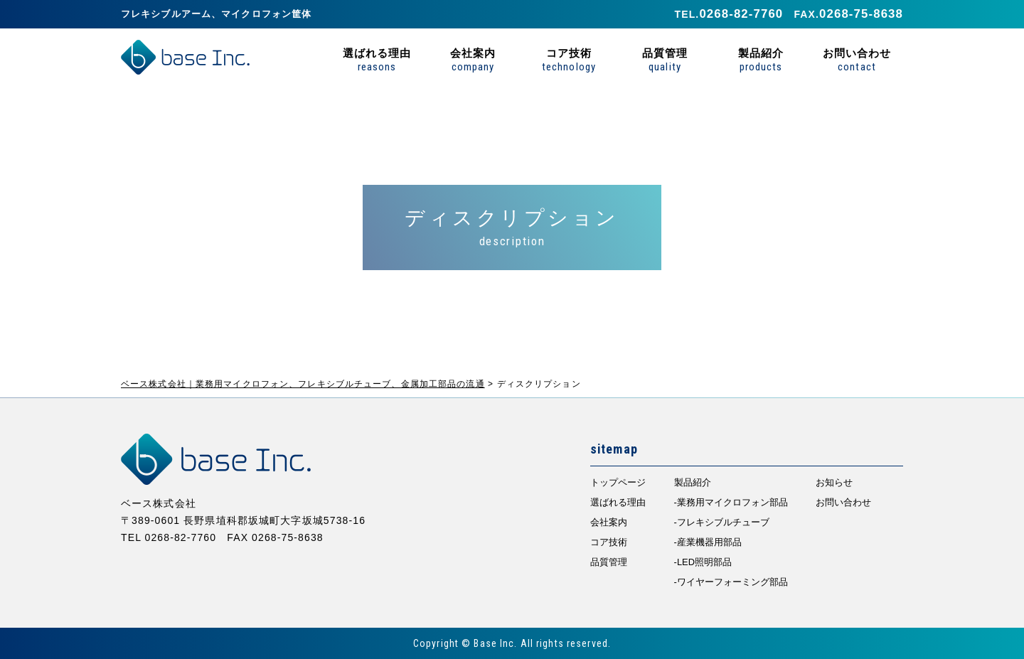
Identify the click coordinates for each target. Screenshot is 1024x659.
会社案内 (473, 59)
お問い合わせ (857, 59)
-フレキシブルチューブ (721, 522)
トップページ (618, 482)
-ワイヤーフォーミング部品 (731, 582)
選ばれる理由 (377, 59)
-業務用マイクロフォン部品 (731, 502)
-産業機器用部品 (708, 542)
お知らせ (834, 482)
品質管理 (665, 59)
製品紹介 (761, 59)
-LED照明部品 (703, 562)
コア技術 (569, 59)
